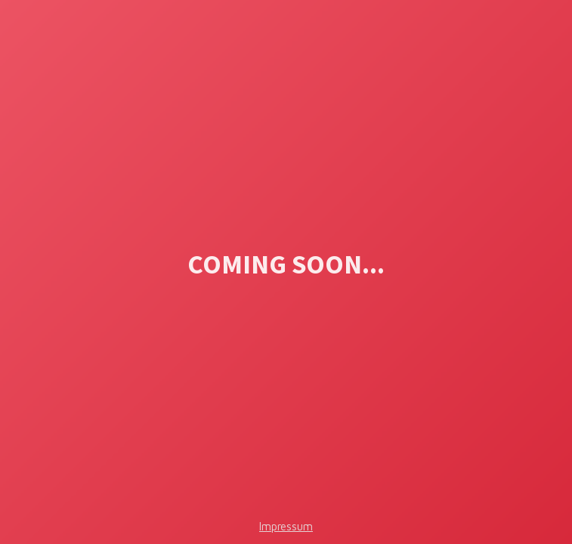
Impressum (286, 526)
